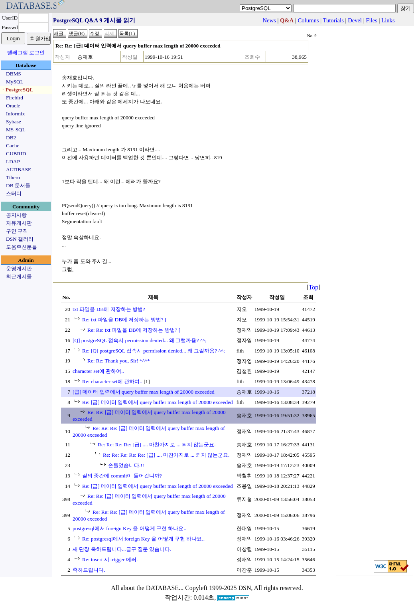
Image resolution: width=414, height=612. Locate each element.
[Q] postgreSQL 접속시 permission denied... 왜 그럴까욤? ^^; (140, 340)
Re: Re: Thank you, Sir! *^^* (118, 361)
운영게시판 (19, 268)
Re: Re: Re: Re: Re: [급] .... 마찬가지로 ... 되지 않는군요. (166, 455)
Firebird (14, 98)
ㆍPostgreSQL (16, 90)
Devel (355, 20)
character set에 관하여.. (98, 371)
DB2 (11, 138)
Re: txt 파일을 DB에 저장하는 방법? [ (124, 320)
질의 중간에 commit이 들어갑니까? (122, 476)
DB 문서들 (18, 185)
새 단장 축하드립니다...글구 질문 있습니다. (122, 549)
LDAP (13, 161)
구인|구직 (17, 231)
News (269, 20)
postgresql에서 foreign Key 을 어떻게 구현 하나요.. (129, 528)
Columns (308, 20)
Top (314, 287)
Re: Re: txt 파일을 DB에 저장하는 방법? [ (133, 330)
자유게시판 (19, 223)
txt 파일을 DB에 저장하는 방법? (109, 309)
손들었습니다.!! (126, 465)
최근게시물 (19, 276)
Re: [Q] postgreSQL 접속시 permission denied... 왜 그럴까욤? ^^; (153, 351)
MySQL (15, 82)
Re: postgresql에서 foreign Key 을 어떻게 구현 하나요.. (143, 539)
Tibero (13, 177)
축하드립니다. (89, 570)
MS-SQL (16, 130)
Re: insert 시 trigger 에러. (110, 559)
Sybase (13, 122)
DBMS (13, 74)
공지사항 (16, 215)
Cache (12, 146)
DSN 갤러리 (20, 239)
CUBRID (16, 153)
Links (387, 20)
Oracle (13, 106)
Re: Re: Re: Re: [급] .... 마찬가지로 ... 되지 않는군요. (157, 445)
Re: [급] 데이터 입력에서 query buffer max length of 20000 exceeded (157, 402)
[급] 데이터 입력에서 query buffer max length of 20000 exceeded (144, 392)
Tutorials (333, 20)
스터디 (14, 193)
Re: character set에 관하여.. (112, 381)
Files (371, 20)
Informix (15, 114)
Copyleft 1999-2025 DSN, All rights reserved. (244, 587)
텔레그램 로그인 (26, 52)
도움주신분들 (21, 247)
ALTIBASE (18, 169)
